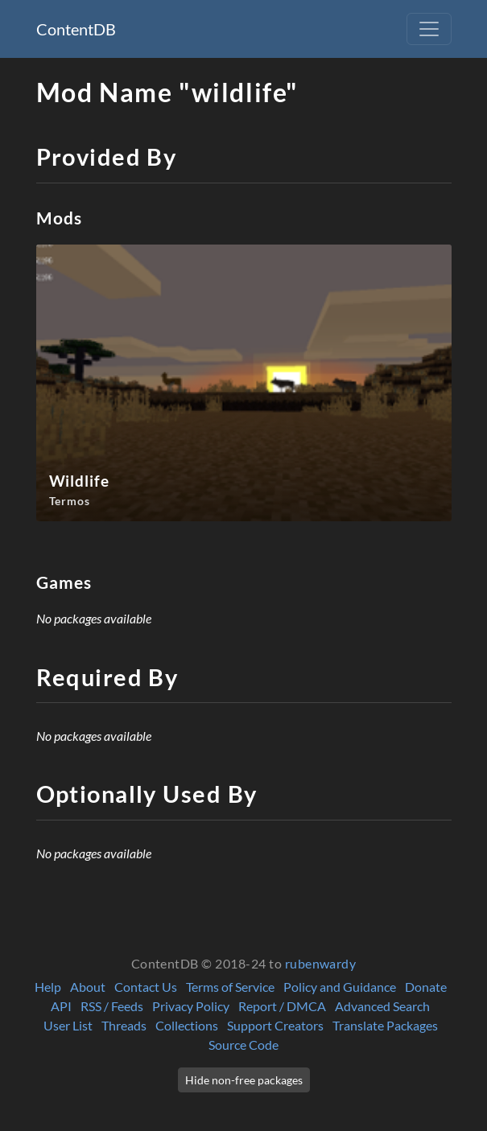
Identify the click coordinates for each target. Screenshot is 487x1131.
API (61, 1006)
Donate (426, 986)
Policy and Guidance (339, 986)
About (87, 986)
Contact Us (145, 986)
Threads (124, 1025)
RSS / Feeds (111, 1006)
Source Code (243, 1044)
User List (68, 1025)
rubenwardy (321, 963)
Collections (186, 1025)
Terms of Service (230, 986)
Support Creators (275, 1025)
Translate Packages (385, 1025)
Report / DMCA (282, 1006)
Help (48, 986)
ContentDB (76, 29)
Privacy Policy (190, 1006)
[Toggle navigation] (429, 29)
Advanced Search (382, 1006)
